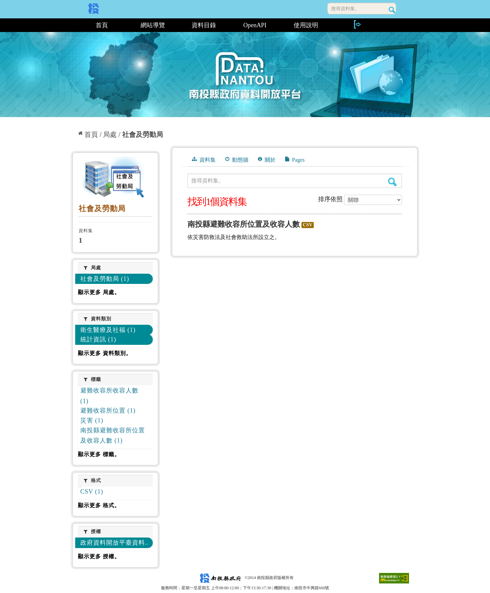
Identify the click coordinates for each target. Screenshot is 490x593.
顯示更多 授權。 (99, 556)
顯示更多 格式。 (99, 505)
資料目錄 (204, 25)
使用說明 (306, 25)
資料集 (204, 160)
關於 (267, 160)
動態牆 (236, 160)
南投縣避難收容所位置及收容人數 (243, 224)
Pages (295, 160)
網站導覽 (153, 25)
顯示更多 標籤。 (99, 454)
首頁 (102, 25)
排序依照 (330, 199)
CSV (307, 224)
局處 (110, 134)
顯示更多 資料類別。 (105, 353)
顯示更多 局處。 (99, 292)
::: (73, 25)
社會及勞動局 (142, 134)
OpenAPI (254, 25)
